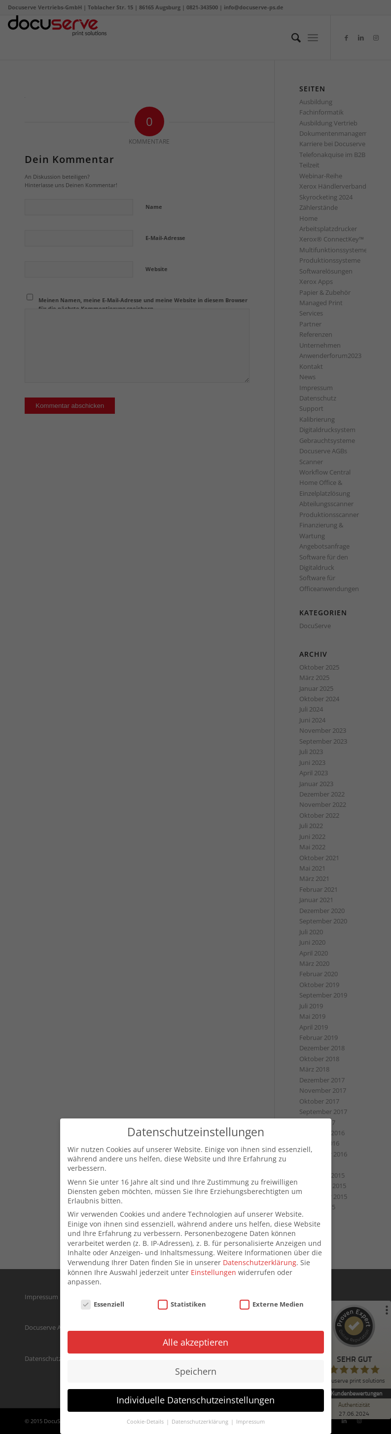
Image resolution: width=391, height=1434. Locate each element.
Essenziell (102, 1302)
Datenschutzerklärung (259, 1260)
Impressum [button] (250, 1420)
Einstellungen (213, 1270)
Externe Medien (272, 1302)
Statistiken (182, 1302)
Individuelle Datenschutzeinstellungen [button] (195, 1398)
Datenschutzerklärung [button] (201, 1420)
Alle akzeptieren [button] (195, 1340)
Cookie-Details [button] (146, 1420)
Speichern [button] (195, 1369)
